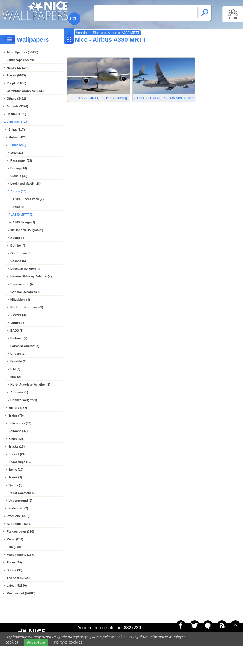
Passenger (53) (21, 160)
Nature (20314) (17, 67)
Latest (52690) (17, 585)
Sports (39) (14, 570)
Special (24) (17, 454)
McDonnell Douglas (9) (26, 230)
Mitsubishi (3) (20, 299)
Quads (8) (16, 485)
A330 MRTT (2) (22, 214)
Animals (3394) (17, 106)
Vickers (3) (18, 315)
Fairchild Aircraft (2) (24, 346)
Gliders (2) (17, 353)
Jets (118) (17, 152)
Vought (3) (17, 322)
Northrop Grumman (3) (26, 307)
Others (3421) (16, 98)
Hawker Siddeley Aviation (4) (31, 276)
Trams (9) (15, 477)
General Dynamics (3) (26, 291)
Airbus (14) (18, 191)
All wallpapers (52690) (22, 52)
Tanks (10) (16, 469)
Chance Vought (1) (23, 400)
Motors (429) (17, 137)
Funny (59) (14, 562)
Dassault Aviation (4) (25, 268)
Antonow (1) (19, 392)
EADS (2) (16, 330)
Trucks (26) (17, 446)
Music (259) (15, 539)
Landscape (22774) (20, 60)
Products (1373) (18, 516)
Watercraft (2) (18, 508)
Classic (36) (18, 176)
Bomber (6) (18, 245)
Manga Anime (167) (20, 554)
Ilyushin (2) (18, 361)
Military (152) (18, 407)
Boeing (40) (18, 168)
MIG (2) (15, 376)
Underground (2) (20, 500)
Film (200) (14, 547)
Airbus (112, 33)
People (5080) (16, 83)
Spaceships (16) (20, 462)
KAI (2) (15, 369)
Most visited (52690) (21, 593)
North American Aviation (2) (30, 384)
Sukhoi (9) (17, 237)
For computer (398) (20, 531)
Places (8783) (16, 75)
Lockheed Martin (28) (25, 183)
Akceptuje (36, 642)
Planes (98, 33)
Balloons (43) (18, 431)
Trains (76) (16, 415)
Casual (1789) (16, 114)
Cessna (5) (18, 261)
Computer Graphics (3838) (26, 90)
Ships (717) (17, 129)
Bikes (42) (16, 438)
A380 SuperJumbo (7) (28, 199)
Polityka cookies (68, 642)
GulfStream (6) (20, 253)
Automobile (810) (19, 523)
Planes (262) (17, 145)
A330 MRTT (130, 33)
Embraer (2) (18, 338)
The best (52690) (18, 577)
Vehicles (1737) (17, 121)
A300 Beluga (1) (23, 222)
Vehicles (82, 33)
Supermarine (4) (22, 284)
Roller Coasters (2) (22, 492)
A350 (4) (18, 206)
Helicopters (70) (20, 423)
